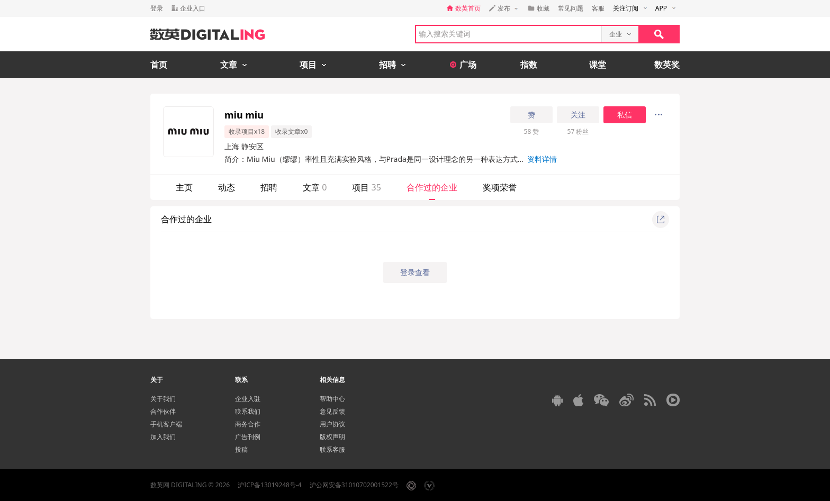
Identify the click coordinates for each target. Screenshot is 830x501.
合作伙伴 (163, 411)
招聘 (268, 187)
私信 (624, 115)
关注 (578, 115)
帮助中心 (332, 398)
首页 (158, 64)
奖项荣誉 (500, 187)
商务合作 (247, 424)
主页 (184, 187)
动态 (226, 187)
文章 (315, 187)
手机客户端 (166, 424)
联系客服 (332, 449)
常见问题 (570, 8)
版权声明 (332, 436)
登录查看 (415, 272)
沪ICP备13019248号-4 (270, 484)
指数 (528, 64)
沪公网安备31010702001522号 (354, 484)
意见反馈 (332, 411)
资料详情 (542, 159)
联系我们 (247, 411)
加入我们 (163, 436)
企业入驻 (247, 398)
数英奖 (667, 64)
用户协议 (332, 424)
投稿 (241, 449)
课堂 (597, 64)
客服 (598, 8)
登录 (156, 8)
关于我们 (163, 398)
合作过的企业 (432, 187)
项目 (366, 187)
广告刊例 (247, 436)
